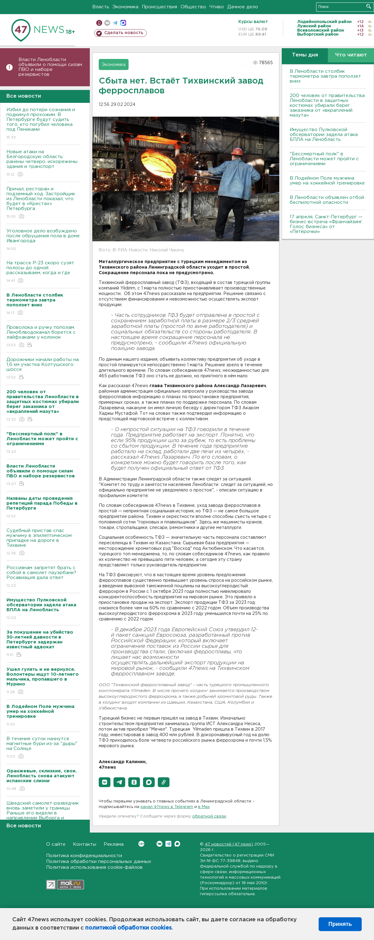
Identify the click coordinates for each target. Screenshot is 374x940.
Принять (340, 924)
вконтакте (107, 23)
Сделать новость (123, 33)
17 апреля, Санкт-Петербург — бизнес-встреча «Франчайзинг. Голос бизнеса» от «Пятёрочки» (326, 224)
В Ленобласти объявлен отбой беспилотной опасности (327, 200)
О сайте (56, 844)
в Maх (204, 807)
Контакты (84, 844)
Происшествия (159, 7)
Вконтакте (141, 844)
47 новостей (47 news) (229, 844)
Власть (100, 7)
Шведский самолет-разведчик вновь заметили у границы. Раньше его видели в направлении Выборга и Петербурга (43, 817)
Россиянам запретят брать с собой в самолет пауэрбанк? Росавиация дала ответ (43, 577)
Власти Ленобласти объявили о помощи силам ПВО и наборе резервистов (50, 67)
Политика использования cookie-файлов (94, 867)
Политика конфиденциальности (84, 856)
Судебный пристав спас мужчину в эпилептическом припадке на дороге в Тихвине (43, 542)
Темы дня (305, 55)
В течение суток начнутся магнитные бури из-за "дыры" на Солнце (43, 748)
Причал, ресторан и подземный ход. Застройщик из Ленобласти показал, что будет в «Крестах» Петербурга (43, 203)
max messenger (123, 23)
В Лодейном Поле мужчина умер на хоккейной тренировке (327, 180)
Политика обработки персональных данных (98, 862)
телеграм (115, 23)
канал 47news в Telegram (167, 807)
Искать (368, 6)
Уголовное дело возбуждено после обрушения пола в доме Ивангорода (43, 240)
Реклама (114, 844)
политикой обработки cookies (128, 928)
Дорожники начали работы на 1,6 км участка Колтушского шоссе (43, 369)
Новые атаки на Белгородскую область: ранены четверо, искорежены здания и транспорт (43, 163)
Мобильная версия (99, 23)
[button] (104, 782)
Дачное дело (242, 7)
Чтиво (216, 7)
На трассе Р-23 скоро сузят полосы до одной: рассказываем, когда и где (43, 272)
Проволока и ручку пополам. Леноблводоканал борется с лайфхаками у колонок (43, 336)
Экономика (125, 7)
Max (177, 844)
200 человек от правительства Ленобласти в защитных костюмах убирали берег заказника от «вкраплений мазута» (327, 105)
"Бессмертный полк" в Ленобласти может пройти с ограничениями (324, 159)
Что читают (351, 55)
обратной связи (209, 816)
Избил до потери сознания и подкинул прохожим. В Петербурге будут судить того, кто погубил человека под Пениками (43, 124)
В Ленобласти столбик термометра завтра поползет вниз (325, 76)
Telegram (168, 844)
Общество (193, 7)
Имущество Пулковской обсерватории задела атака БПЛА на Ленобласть (324, 135)
